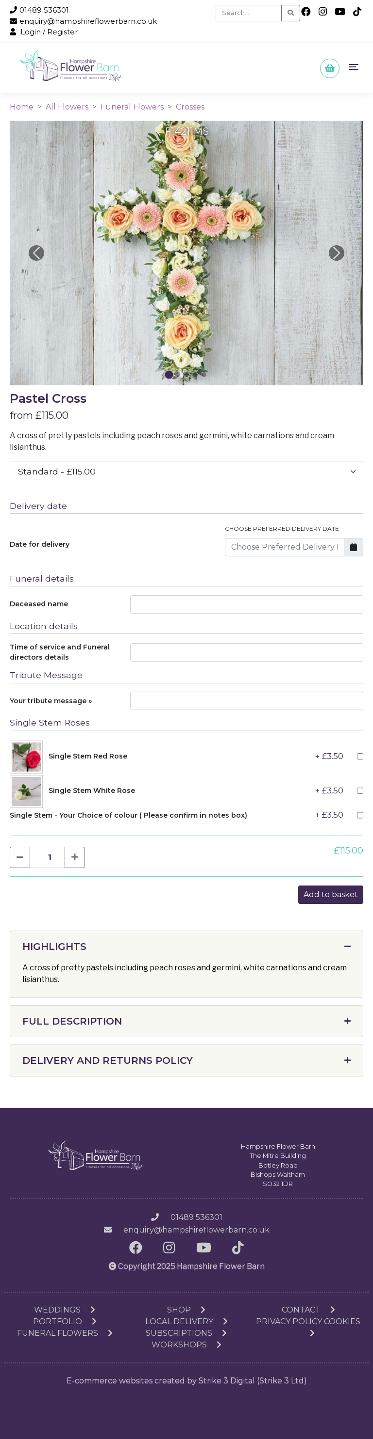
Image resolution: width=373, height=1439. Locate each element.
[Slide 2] (186, 375)
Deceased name (39, 604)
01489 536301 (39, 10)
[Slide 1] (178, 375)
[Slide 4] (204, 375)
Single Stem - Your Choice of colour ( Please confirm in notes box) (128, 815)
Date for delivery (39, 544)
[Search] (249, 13)
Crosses (190, 106)
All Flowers (67, 106)
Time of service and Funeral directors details (60, 652)
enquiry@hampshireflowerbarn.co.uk (83, 21)
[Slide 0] (169, 374)
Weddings (64, 1309)
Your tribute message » (51, 700)
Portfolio (65, 1321)
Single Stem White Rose (92, 790)
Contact (308, 1309)
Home (22, 106)
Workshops (186, 1344)
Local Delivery (186, 1321)
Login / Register (44, 31)
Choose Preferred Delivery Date (282, 528)
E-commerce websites (110, 1380)
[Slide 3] (195, 375)
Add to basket (331, 894)
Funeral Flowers (132, 106)
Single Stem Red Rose (88, 756)
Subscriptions (186, 1333)
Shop (186, 1309)
